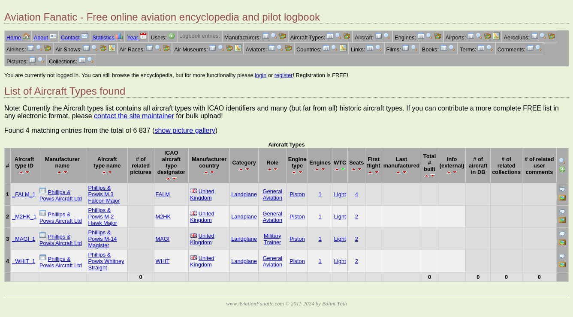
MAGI (163, 239)
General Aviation (273, 194)
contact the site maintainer (134, 116)
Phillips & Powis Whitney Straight (106, 261)
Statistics (107, 37)
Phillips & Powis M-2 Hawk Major (103, 216)
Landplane (244, 194)
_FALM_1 (24, 194)
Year (136, 37)
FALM (163, 194)
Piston (297, 194)
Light (340, 194)
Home (18, 37)
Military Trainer (272, 239)
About (45, 37)
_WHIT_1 (23, 261)
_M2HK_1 (24, 216)
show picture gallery (184, 130)
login (260, 75)
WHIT (163, 261)
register (283, 75)
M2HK (163, 216)
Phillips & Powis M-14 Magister (102, 238)
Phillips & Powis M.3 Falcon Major (104, 194)
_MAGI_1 (23, 239)
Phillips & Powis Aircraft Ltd (60, 195)
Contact (74, 37)
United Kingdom (202, 194)
